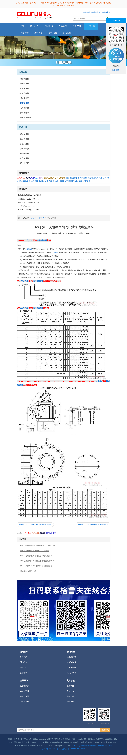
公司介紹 (23, 657)
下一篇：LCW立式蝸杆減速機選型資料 (92, 525)
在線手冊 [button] (24, 33)
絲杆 (104, 178)
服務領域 (23, 673)
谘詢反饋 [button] (67, 33)
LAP (24, 178)
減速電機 (62, 178)
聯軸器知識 (24, 113)
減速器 (50, 178)
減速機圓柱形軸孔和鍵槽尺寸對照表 (34, 551)
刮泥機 (41, 178)
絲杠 (72, 181)
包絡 (100, 178)
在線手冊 (70, 686)
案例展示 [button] (38, 33)
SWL (36, 178)
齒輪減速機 (24, 84)
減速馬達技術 (25, 118)
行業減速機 (24, 158)
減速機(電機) (25, 149)
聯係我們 (53, 33)
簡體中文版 (95, 12)
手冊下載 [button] (77, 26)
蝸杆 (46, 181)
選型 (45, 178)
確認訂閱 (105, 730)
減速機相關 (24, 98)
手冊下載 (70, 696)
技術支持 (40, 218)
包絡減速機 (36, 533)
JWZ (28, 178)
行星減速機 (24, 88)
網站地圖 (108, 746)
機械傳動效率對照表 (28, 571)
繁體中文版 (105, 12)
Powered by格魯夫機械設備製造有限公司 (87, 746)
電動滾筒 (26, 181)
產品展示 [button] (63, 26)
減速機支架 (74, 178)
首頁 (22, 26)
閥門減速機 (84, 178)
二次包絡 (28, 240)
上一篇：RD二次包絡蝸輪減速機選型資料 (35, 525)
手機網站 (86, 12)
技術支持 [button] (91, 26)
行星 (68, 178)
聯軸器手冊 (24, 163)
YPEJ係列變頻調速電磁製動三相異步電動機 (37, 545)
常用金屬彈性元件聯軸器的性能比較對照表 (37, 561)
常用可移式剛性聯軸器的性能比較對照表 (36, 566)
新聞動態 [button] (48, 26)
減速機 (19, 178)
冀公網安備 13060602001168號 (72, 749)
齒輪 (80, 181)
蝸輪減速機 (24, 79)
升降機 (61, 181)
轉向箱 (55, 181)
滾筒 (56, 178)
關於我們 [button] (34, 26)
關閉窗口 (116, 70)
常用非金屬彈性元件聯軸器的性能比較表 (36, 556)
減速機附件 (24, 108)
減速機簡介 (24, 686)
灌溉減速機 (93, 178)
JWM (32, 178)
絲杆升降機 (24, 93)
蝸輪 (50, 181)
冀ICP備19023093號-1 (51, 749)
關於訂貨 (23, 662)
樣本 (21, 181)
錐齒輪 (41, 181)
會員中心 (70, 691)
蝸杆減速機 (42, 240)
